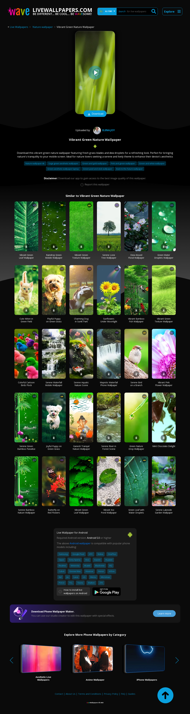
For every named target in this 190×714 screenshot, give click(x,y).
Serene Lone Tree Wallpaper (108, 256)
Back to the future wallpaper (129, 168)
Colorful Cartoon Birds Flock (26, 384)
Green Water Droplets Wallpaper (163, 256)
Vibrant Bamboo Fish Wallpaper (136, 320)
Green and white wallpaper (152, 163)
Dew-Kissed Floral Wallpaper (136, 256)
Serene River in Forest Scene (108, 447)
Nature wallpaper (43, 27)
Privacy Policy (111, 693)
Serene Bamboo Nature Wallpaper (26, 511)
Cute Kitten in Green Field (26, 320)
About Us (70, 693)
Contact (59, 693)
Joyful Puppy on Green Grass (54, 447)
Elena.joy (103, 130)
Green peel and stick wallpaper (98, 168)
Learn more (164, 613)
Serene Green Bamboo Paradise (26, 447)
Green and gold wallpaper (94, 163)
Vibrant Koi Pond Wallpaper (109, 511)
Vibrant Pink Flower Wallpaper (163, 384)
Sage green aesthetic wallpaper (64, 163)
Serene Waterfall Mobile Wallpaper (53, 384)
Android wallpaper (80, 543)
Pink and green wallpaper (123, 163)
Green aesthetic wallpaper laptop (63, 168)
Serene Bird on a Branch (136, 384)
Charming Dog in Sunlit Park (81, 320)
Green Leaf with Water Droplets (136, 511)
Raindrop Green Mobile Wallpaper (53, 256)
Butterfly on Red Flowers (54, 511)
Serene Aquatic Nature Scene (81, 384)
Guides (131, 693)
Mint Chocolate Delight (163, 446)
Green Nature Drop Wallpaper (136, 447)
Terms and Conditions (89, 693)
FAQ (123, 693)
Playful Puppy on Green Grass (54, 320)
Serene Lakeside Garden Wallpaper (164, 511)
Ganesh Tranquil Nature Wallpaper (81, 447)
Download (95, 114)
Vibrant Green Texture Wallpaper (81, 256)
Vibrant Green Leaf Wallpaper (26, 256)
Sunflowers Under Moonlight (108, 320)
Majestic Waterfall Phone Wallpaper (109, 384)
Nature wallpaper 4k (35, 163)
